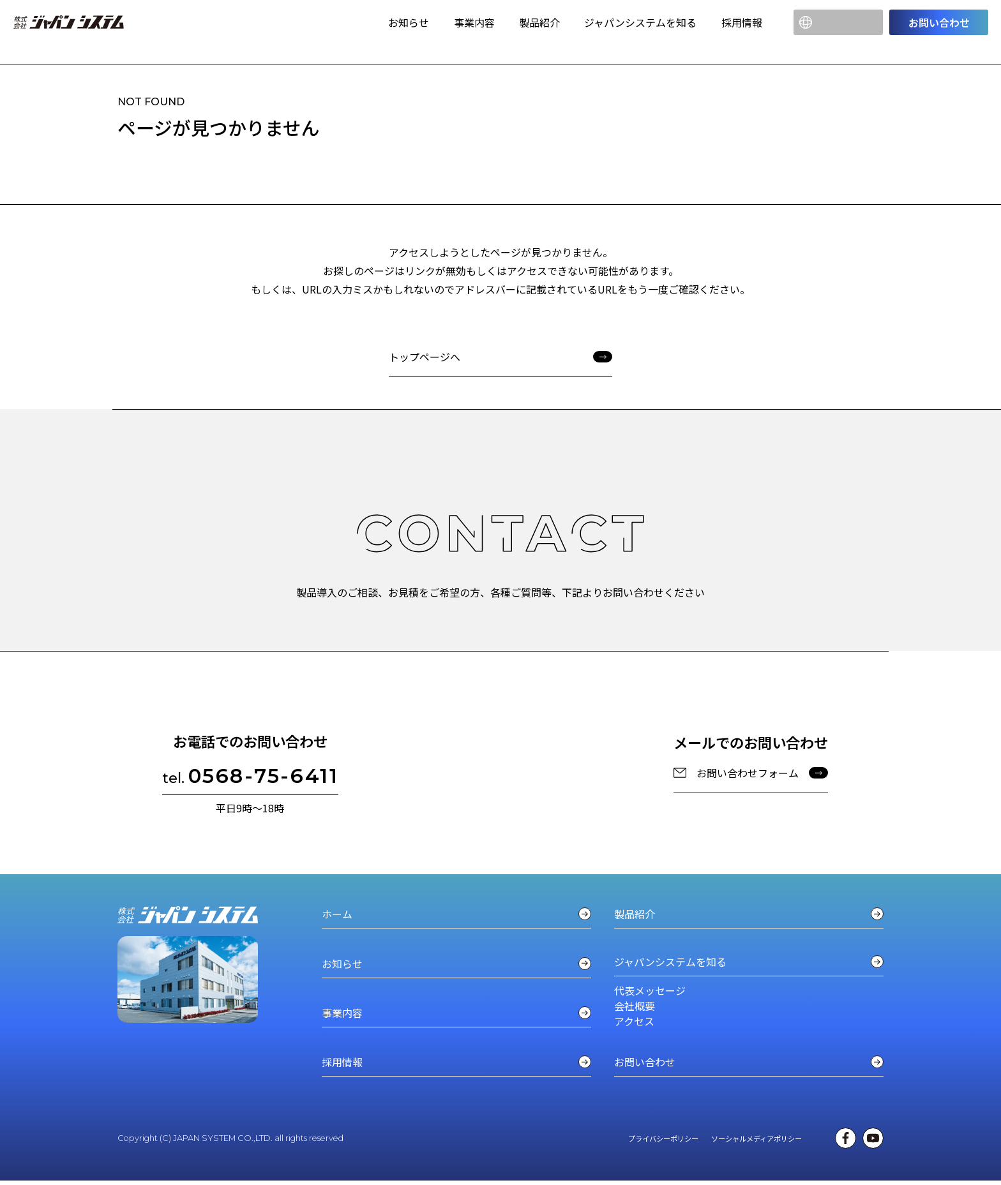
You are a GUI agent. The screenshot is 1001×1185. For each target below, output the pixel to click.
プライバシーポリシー (663, 1140)
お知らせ (408, 22)
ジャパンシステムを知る (640, 22)
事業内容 (474, 22)
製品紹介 (539, 22)
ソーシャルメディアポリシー (756, 1140)
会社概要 (634, 1005)
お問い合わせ (939, 22)
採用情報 (741, 22)
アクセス (634, 1021)
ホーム (456, 913)
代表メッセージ (650, 990)
